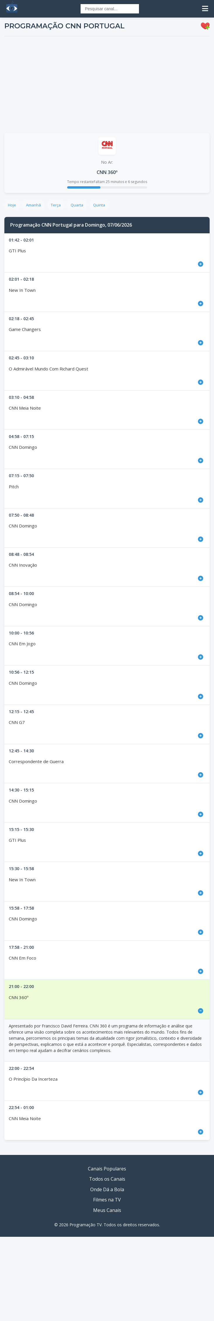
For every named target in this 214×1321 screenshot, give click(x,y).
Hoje (12, 205)
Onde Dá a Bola (107, 1189)
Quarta (77, 205)
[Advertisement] (107, 84)
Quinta (99, 205)
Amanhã (33, 205)
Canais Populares (107, 1168)
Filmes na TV (107, 1199)
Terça (56, 205)
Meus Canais (107, 1210)
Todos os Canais (107, 1179)
